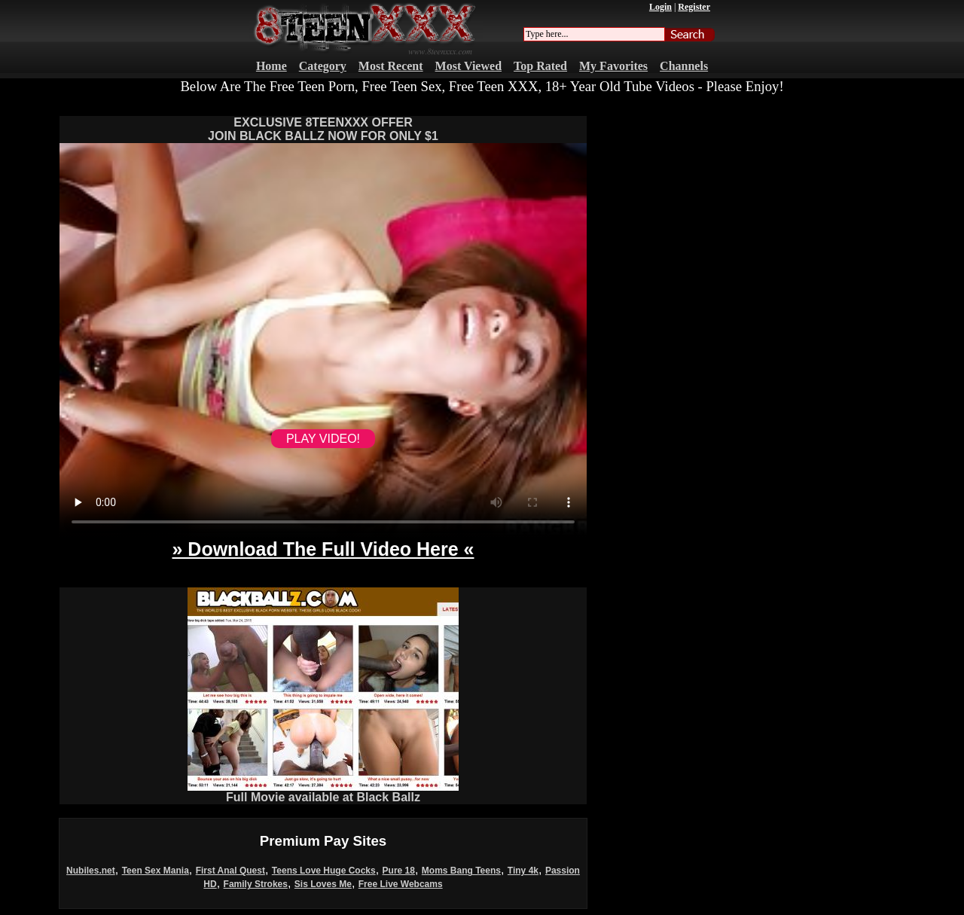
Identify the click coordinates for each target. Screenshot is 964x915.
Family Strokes (256, 884)
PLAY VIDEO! (323, 438)
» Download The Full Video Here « (323, 549)
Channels (684, 65)
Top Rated (540, 65)
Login (660, 7)
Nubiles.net (90, 870)
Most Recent (390, 65)
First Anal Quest (230, 870)
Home (271, 65)
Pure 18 (399, 870)
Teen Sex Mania (155, 870)
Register (694, 7)
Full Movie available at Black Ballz (323, 792)
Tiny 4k (523, 870)
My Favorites (613, 65)
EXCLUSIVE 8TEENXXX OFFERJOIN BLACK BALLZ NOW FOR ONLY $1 (323, 129)
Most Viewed (468, 65)
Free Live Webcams (400, 884)
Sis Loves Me (323, 884)
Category (322, 65)
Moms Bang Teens (461, 870)
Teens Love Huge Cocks (324, 870)
